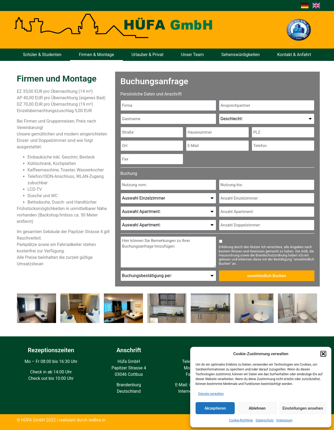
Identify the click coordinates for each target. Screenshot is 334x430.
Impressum (284, 420)
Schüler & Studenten (42, 54)
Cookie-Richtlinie (241, 420)
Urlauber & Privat (147, 54)
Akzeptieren (215, 408)
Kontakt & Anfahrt (294, 54)
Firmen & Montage (96, 54)
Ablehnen (257, 408)
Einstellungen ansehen (302, 408)
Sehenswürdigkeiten (240, 54)
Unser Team (192, 54)
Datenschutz (265, 420)
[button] (323, 354)
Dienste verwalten (211, 394)
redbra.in (97, 419)
